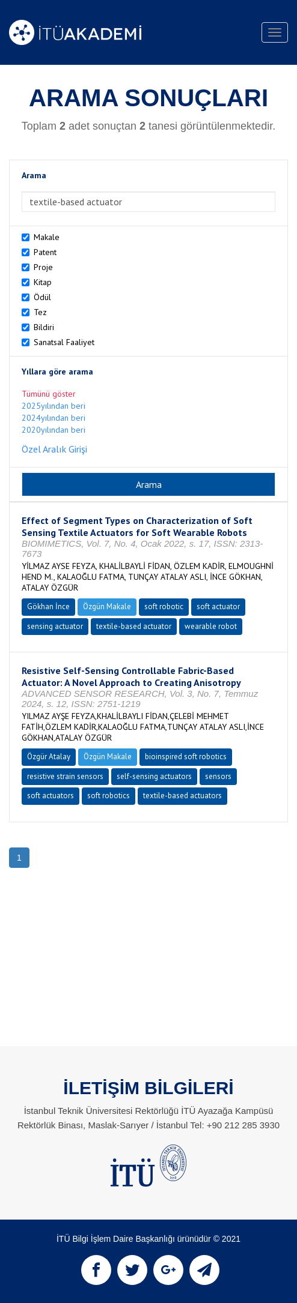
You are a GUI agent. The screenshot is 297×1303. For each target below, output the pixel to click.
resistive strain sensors (65, 776)
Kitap (43, 282)
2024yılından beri (53, 417)
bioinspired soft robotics (186, 756)
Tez (40, 312)
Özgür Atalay (48, 756)
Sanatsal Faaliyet (64, 342)
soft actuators (50, 795)
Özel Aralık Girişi (54, 449)
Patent (45, 252)
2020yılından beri (53, 429)
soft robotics (108, 795)
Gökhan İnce (48, 606)
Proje (43, 267)
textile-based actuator (133, 626)
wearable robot (211, 626)
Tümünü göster (49, 393)
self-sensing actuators (154, 776)
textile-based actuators (182, 795)
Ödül (42, 297)
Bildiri (44, 327)
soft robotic (163, 606)
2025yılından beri (53, 405)
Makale (47, 237)
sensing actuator (55, 626)
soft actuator (218, 606)
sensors (218, 776)
